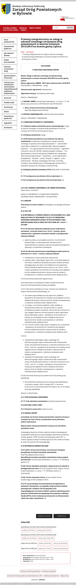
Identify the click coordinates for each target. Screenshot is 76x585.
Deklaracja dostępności (51, 576)
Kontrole (7, 98)
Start (22, 52)
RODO (6, 112)
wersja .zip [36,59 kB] (60, 543)
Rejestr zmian (35, 28)
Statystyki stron (10, 30)
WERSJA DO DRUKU (44, 516)
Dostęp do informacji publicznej (30, 571)
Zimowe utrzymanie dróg (8, 69)
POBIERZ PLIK (61, 516)
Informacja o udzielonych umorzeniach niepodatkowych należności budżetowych (10, 87)
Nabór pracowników (9, 61)
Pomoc (24, 30)
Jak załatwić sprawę (9, 54)
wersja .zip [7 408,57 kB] (46, 538)
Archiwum (8, 127)
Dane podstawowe (9, 41)
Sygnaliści (8, 123)
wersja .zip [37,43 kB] (43, 530)
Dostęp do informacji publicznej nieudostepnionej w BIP (24, 576)
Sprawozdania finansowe (9, 77)
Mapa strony (64, 576)
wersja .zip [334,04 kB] (61, 548)
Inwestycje (8, 107)
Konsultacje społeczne (9, 117)
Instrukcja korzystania (48, 571)
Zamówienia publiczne (9, 47)
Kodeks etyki (9, 102)
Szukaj (70, 27)
